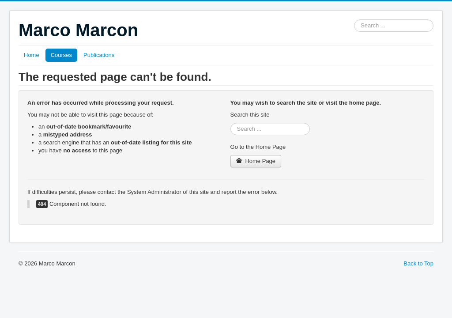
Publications (98, 55)
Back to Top (418, 263)
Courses (61, 55)
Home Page (256, 161)
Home (31, 55)
